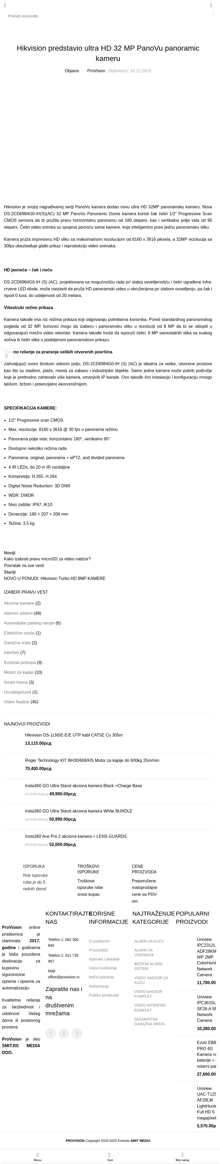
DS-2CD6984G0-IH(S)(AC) (29, 213)
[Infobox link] (26, 878)
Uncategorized (17, 692)
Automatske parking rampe (29, 623)
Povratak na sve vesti (24, 565)
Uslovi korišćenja (103, 968)
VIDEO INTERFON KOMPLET (150, 1007)
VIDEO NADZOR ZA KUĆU (151, 980)
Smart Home (16, 682)
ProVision (96, 71)
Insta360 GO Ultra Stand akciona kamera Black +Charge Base (83, 785)
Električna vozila (19, 633)
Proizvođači (98, 950)
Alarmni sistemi (18, 613)
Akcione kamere (19, 603)
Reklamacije (99, 986)
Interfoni (11, 652)
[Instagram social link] (64, 1033)
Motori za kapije (19, 672)
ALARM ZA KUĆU (149, 941)
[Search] (108, 16)
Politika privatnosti (104, 995)
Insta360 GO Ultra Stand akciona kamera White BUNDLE (78, 811)
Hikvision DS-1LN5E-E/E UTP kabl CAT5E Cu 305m (74, 735)
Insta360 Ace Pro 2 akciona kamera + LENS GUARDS (76, 836)
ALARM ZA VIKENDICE (144, 952)
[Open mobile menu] (4, 5)
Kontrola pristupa (20, 662)
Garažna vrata (17, 643)
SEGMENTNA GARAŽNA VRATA (149, 1021)
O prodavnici (99, 941)
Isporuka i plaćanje (106, 958)
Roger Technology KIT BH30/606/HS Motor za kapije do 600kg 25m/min (92, 760)
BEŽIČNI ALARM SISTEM (148, 966)
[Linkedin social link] (77, 1033)
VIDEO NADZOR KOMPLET (148, 993)
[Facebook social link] (50, 1033)
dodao (113, 207)
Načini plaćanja (101, 977)
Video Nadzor (108, 35)
